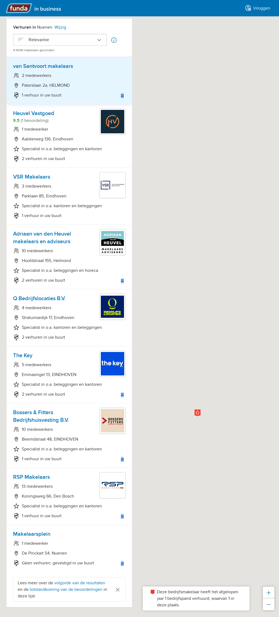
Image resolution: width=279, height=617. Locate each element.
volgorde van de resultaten (79, 583)
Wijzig (60, 27)
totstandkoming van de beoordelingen (67, 589)
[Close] (117, 589)
